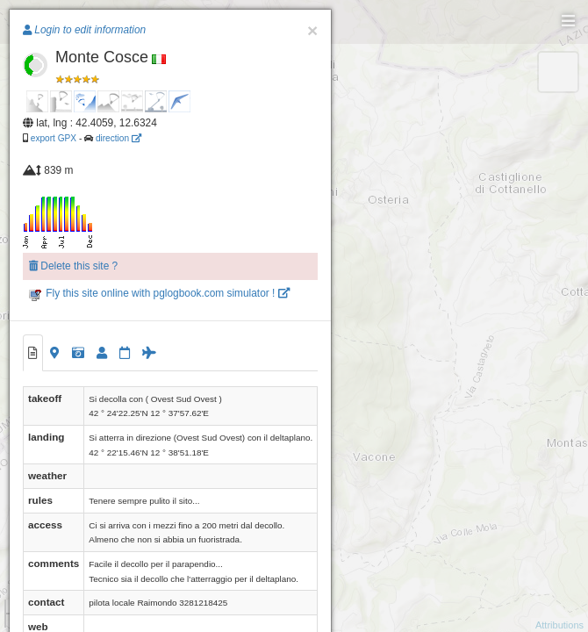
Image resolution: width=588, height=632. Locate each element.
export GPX (53, 138)
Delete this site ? (73, 266)
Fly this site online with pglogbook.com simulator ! (159, 293)
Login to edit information (84, 30)
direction (118, 138)
